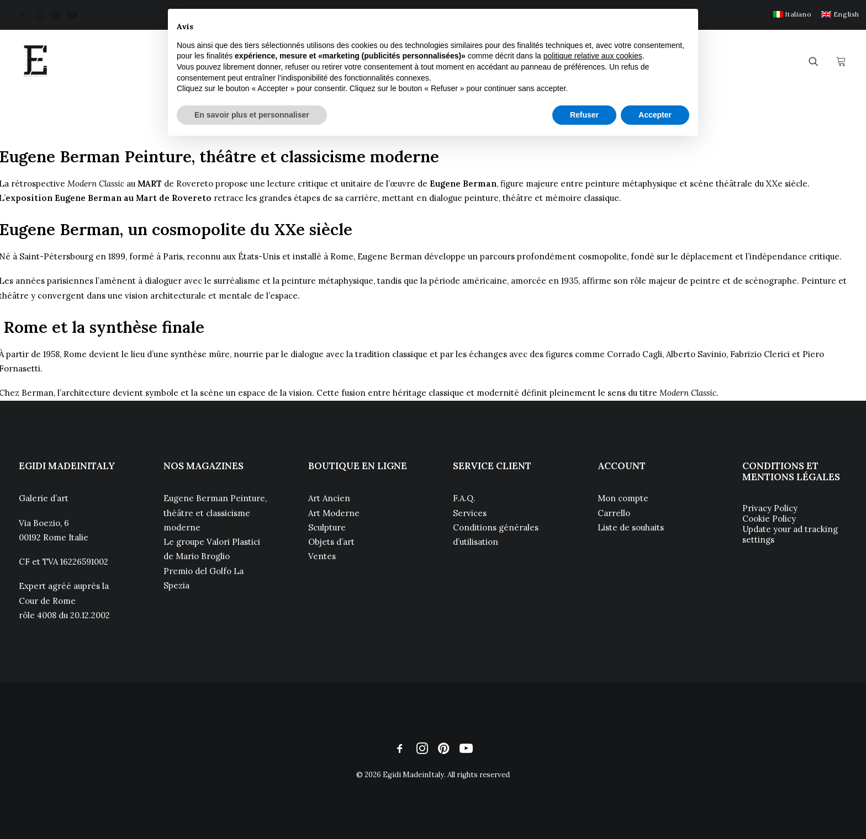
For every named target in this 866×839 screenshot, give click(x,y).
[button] (22, 15)
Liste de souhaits (631, 527)
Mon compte (623, 498)
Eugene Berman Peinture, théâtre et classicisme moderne (215, 513)
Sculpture (327, 527)
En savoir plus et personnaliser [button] (251, 114)
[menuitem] (792, 14)
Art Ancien (329, 498)
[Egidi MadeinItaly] (35, 61)
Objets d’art (331, 542)
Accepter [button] (655, 114)
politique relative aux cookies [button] (592, 55)
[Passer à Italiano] (792, 14)
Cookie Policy (769, 518)
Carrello (614, 513)
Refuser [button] (584, 114)
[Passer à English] (840, 14)
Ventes (322, 556)
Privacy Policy (770, 508)
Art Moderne (334, 513)
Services (470, 513)
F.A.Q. (464, 498)
